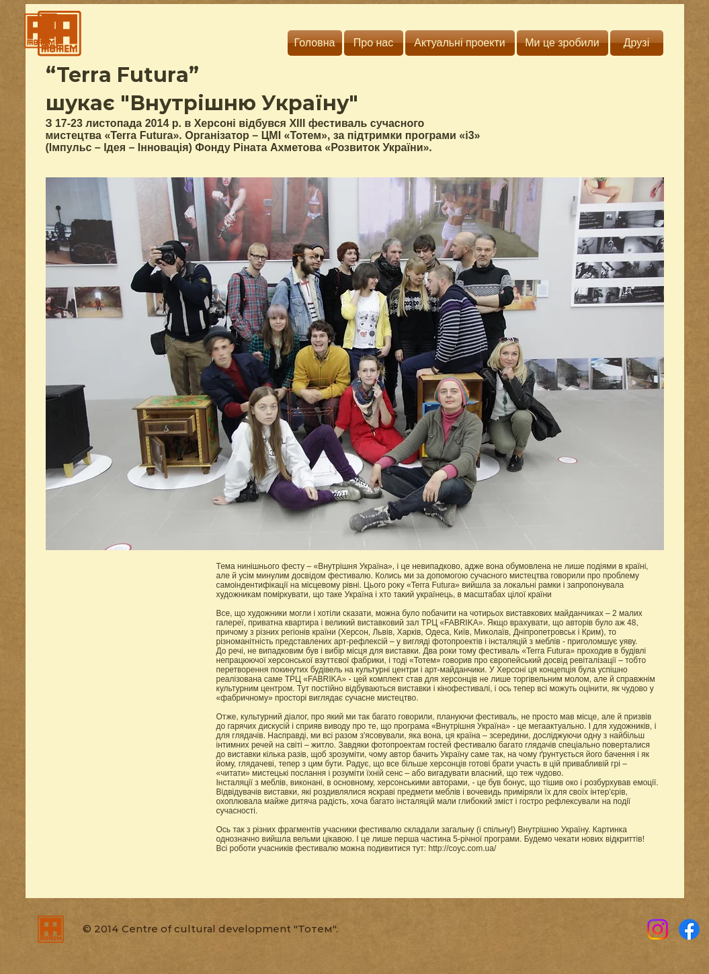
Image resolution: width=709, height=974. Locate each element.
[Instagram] (657, 929)
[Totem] (689, 929)
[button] (355, 363)
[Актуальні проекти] (460, 43)
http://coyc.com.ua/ (463, 848)
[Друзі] (636, 43)
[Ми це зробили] (562, 43)
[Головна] (315, 43)
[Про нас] (373, 43)
